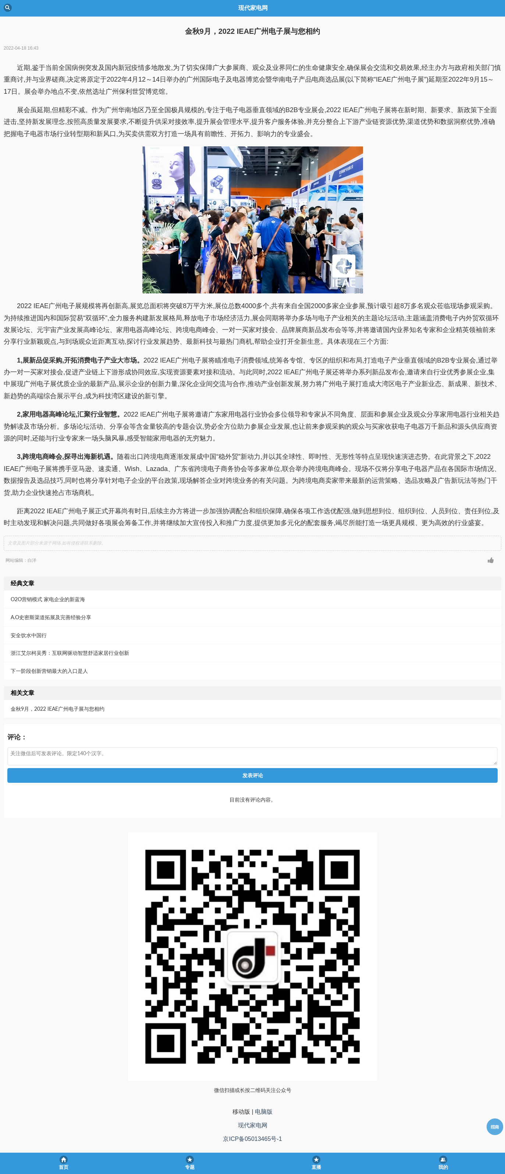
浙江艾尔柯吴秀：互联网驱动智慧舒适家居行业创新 (70, 653)
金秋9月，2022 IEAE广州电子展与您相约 (57, 709)
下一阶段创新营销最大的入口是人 (49, 671)
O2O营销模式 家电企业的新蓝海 (48, 599)
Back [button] (7, 7)
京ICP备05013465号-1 (252, 1139)
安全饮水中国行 (29, 635)
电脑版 (264, 1112)
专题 (190, 1167)
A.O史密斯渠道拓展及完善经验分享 (51, 617)
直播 (316, 1167)
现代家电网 (252, 1125)
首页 (63, 1167)
